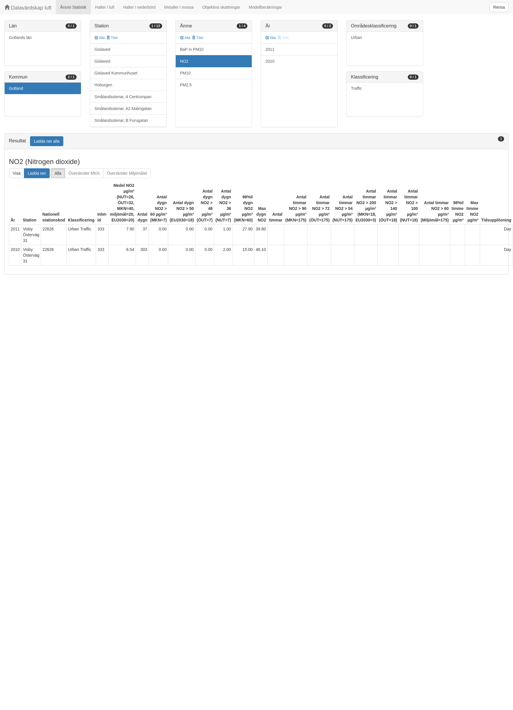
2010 (269, 61)
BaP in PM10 (191, 49)
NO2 (184, 61)
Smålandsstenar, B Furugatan (121, 120)
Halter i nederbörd (139, 7)
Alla (100, 38)
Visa (17, 173)
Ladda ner (37, 173)
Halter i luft (104, 7)
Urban (356, 37)
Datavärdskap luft (27, 8)
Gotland (16, 88)
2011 (269, 49)
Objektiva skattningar (221, 7)
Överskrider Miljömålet (127, 173)
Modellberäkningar (265, 7)
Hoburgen (103, 85)
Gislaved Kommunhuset (116, 73)
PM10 (185, 73)
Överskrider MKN (83, 173)
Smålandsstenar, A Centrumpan (123, 96)
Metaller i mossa (179, 7)
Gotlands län (20, 37)
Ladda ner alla (47, 141)
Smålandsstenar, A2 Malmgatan (123, 108)
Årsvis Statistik (73, 7)
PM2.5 (186, 85)
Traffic (356, 88)
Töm (112, 38)
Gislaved (102, 49)
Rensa (499, 7)
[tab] (256, 141)
